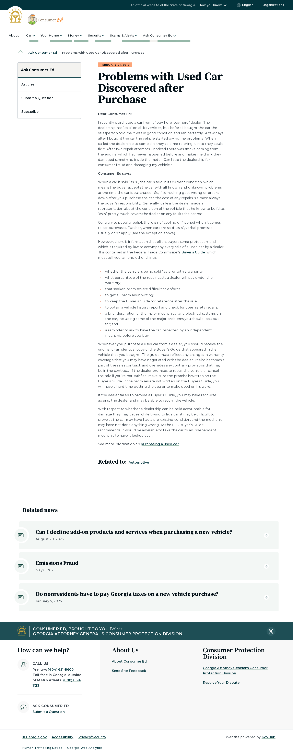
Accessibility (62, 737)
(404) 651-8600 (61, 670)
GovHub (269, 737)
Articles (28, 84)
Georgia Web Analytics (85, 748)
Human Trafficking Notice (42, 748)
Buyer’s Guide (193, 252)
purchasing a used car (160, 444)
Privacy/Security (92, 737)
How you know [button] (210, 5)
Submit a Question (37, 98)
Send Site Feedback (129, 671)
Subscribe (29, 112)
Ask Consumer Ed (42, 52)
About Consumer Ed (129, 661)
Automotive (139, 462)
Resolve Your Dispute (221, 683)
